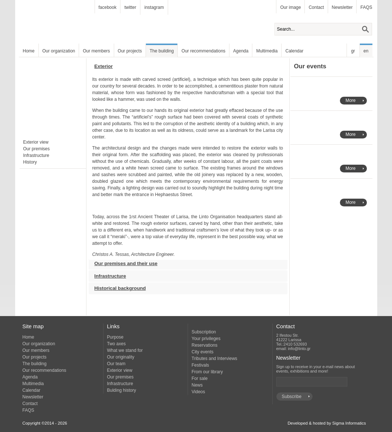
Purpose (115, 337)
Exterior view (36, 142)
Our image (290, 7)
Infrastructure (36, 155)
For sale (200, 378)
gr (353, 51)
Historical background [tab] (117, 286)
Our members (96, 51)
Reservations (205, 345)
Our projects (130, 51)
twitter (130, 7)
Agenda (240, 51)
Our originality (120, 357)
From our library (207, 371)
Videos (198, 391)
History (30, 162)
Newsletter (342, 7)
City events (203, 351)
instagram (154, 7)
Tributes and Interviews (215, 358)
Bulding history (121, 390)
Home (29, 51)
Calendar (294, 51)
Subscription (204, 332)
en (366, 51)
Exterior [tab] (101, 68)
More (350, 100)
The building (162, 51)
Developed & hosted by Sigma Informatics (326, 423)
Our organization (58, 51)
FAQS (366, 7)
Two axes (116, 343)
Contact (316, 7)
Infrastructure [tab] (107, 274)
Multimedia (266, 51)
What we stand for (125, 350)
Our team (116, 363)
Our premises (36, 148)
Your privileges (206, 338)
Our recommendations (203, 51)
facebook (108, 7)
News (197, 385)
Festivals (200, 365)
